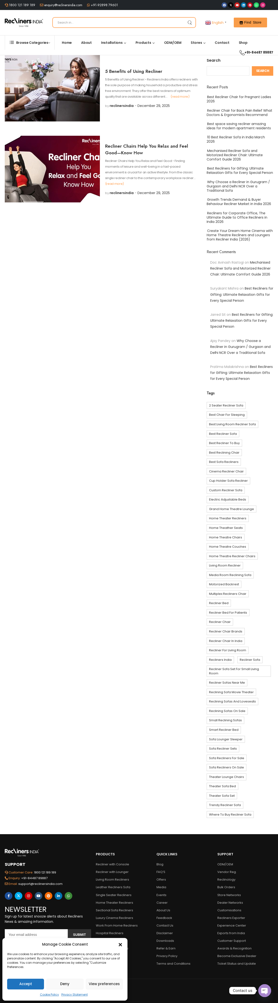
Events (161, 895)
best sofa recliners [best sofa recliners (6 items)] (224, 462)
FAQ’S (160, 872)
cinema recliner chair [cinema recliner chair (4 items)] (226, 471)
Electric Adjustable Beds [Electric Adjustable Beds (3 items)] (227, 499)
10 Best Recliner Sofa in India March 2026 (236, 139)
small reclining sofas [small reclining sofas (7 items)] (225, 720)
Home (67, 42)
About (86, 42)
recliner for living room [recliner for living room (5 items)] (227, 650)
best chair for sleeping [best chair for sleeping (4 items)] (227, 414)
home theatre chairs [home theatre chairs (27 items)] (225, 537)
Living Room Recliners (112, 879)
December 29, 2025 (153, 105)
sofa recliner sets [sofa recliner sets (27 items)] (223, 748)
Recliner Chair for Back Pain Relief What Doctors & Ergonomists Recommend (239, 112)
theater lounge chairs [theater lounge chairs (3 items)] (226, 777)
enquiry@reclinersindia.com (62, 5)
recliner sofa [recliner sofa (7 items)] (250, 659)
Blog (159, 864)
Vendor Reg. (227, 872)
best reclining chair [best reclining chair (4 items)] (224, 452)
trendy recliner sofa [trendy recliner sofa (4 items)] (225, 805)
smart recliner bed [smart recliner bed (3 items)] (224, 729)
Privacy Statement (74, 995)
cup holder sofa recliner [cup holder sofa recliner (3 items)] (228, 480)
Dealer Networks (230, 902)
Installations (112, 42)
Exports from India (231, 933)
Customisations (229, 910)
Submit (79, 935)
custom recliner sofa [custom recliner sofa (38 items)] (225, 490)
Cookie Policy (49, 995)
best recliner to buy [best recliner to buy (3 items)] (224, 443)
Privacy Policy (166, 956)
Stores (196, 42)
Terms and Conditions (173, 963)
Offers (161, 879)
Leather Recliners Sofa (113, 887)
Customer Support (231, 940)
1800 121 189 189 (21, 5)
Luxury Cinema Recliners (114, 918)
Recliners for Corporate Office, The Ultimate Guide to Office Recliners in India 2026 (237, 217)
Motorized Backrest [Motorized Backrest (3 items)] (224, 584)
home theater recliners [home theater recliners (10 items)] (227, 518)
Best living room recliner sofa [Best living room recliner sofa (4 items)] (232, 424)
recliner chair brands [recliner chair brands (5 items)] (225, 631)
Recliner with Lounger (112, 872)
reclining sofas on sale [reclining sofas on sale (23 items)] (227, 711)
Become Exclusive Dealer (236, 956)
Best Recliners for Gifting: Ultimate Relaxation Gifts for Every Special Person (240, 170)
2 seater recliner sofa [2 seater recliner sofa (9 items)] (226, 405)
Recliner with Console (112, 864)
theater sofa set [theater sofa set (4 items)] (222, 795)
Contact (222, 42)
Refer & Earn (166, 948)
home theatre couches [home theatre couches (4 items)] (227, 546)
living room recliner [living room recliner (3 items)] (225, 565)
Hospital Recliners (109, 933)
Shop (243, 42)
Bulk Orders (226, 887)
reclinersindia (122, 105)
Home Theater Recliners (114, 902)
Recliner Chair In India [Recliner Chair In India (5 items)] (225, 641)
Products (143, 42)
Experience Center (231, 925)
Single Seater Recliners (114, 895)
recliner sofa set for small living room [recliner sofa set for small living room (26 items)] (234, 671)
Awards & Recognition (234, 948)
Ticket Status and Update (236, 963)
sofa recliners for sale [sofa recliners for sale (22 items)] (226, 758)
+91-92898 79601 (104, 5)
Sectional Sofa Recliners (114, 910)
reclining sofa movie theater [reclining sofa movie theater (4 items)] (231, 692)
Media (161, 887)
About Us (163, 910)
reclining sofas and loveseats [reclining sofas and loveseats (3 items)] (232, 701)
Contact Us (164, 925)
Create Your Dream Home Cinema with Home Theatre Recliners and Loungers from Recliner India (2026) (240, 235)
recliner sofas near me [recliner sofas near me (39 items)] (227, 682)
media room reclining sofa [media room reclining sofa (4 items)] (230, 575)
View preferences (104, 983)
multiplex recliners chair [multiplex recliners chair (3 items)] (227, 594)
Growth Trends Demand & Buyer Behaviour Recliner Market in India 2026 (239, 201)
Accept (25, 983)
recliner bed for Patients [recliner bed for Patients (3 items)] (228, 612)
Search (213, 60)
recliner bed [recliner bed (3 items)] (219, 603)
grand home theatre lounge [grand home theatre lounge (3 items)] (231, 509)
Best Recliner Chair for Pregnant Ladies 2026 (239, 99)
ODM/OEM (172, 42)
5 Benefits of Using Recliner (133, 71)
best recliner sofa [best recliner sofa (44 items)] (223, 433)
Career (162, 902)
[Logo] (24, 22)
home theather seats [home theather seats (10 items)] (226, 528)
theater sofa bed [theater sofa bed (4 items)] (222, 786)
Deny (64, 983)
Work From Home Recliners (117, 925)
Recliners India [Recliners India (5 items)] (220, 659)
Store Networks (229, 895)
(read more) (180, 96)
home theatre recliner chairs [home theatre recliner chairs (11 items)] (232, 556)
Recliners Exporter (231, 918)
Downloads (165, 940)
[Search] (124, 22)
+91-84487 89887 (254, 52)
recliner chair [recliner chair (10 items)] (220, 622)
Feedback (164, 918)
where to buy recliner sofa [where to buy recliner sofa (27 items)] (230, 814)
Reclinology (226, 879)
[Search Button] (189, 22)
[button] (120, 944)
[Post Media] (52, 88)
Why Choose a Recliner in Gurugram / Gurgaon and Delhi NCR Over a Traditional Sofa (238, 186)
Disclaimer (164, 933)
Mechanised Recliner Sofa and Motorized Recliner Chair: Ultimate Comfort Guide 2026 (235, 155)
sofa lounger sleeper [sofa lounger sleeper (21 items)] (226, 739)
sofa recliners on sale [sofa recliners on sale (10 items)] (226, 767)
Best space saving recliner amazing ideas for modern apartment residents (239, 125)
